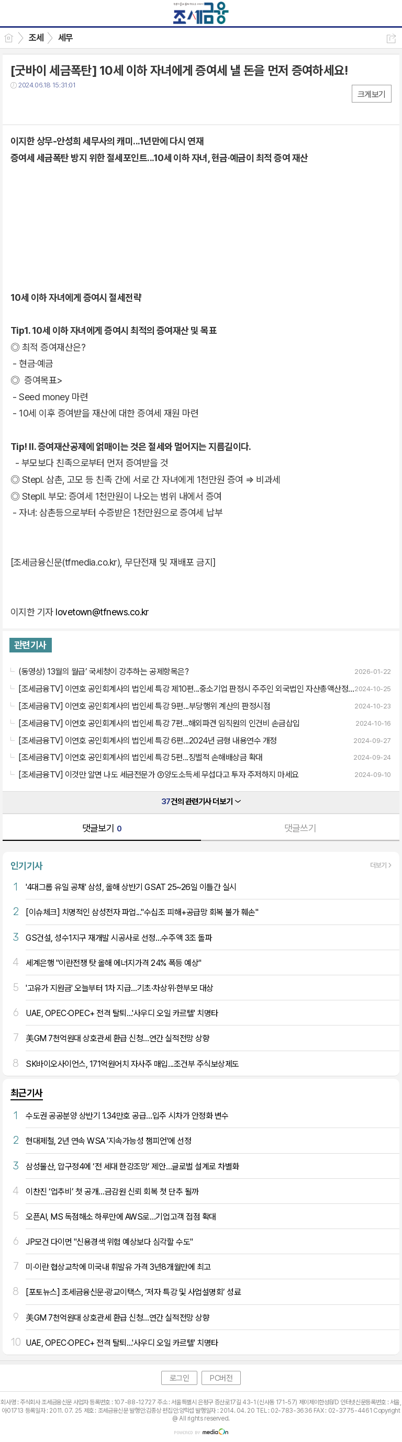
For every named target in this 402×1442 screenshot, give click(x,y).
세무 (65, 37)
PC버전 (221, 1378)
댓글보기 (102, 828)
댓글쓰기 (300, 828)
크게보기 (372, 94)
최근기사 (26, 1092)
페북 (19, 106)
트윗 (40, 106)
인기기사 (26, 865)
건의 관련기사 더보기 (201, 801)
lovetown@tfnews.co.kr (102, 611)
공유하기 (391, 38)
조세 (36, 37)
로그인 (179, 1378)
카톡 (61, 106)
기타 (82, 106)
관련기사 (30, 644)
